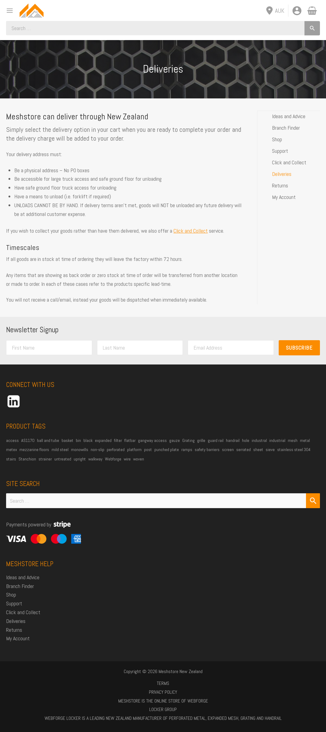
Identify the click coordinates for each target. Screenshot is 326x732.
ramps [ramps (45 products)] (186, 449)
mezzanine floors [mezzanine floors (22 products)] (34, 449)
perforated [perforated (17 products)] (116, 449)
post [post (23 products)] (148, 449)
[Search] (312, 28)
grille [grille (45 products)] (201, 440)
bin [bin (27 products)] (78, 440)
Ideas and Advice (288, 115)
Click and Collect (190, 230)
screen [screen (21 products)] (228, 449)
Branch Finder (286, 127)
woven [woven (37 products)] (138, 459)
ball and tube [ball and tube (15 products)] (48, 440)
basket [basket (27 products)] (67, 440)
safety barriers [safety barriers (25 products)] (207, 449)
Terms (163, 683)
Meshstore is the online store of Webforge (163, 701)
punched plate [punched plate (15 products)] (166, 449)
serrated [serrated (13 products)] (243, 449)
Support (280, 150)
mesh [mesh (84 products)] (292, 440)
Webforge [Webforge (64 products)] (113, 459)
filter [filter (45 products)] (118, 440)
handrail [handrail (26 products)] (233, 440)
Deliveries (281, 173)
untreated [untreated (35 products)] (62, 459)
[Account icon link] (297, 10)
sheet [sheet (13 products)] (258, 449)
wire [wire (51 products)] (127, 459)
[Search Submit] (313, 500)
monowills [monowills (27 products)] (79, 449)
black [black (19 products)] (87, 440)
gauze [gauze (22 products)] (174, 440)
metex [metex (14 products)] (11, 449)
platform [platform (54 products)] (134, 449)
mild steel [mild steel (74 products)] (60, 449)
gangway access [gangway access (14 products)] (152, 440)
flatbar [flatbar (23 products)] (130, 440)
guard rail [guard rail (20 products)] (215, 440)
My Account (284, 196)
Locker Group (163, 709)
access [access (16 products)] (12, 440)
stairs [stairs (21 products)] (11, 459)
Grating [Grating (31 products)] (188, 440)
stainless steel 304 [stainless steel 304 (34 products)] (294, 449)
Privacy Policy (163, 692)
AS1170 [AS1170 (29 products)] (28, 440)
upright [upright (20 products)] (80, 459)
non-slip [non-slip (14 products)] (97, 449)
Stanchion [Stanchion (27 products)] (27, 459)
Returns (280, 185)
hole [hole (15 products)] (245, 440)
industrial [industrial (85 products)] (277, 440)
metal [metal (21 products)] (305, 440)
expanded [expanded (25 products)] (103, 440)
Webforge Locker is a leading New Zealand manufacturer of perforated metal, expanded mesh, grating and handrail (163, 718)
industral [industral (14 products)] (259, 440)
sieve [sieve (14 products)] (270, 449)
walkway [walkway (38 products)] (95, 459)
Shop (277, 138)
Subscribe (299, 347)
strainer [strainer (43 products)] (45, 459)
